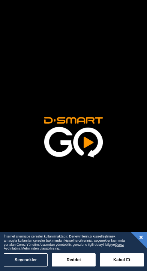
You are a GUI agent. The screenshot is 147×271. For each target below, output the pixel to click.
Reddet (74, 259)
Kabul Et (121, 259)
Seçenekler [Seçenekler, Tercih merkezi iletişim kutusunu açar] (26, 259)
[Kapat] (141, 237)
